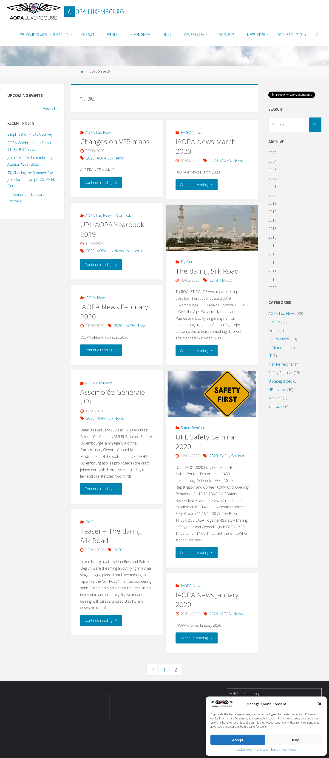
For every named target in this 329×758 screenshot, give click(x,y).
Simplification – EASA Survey (30, 134)
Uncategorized (280, 381)
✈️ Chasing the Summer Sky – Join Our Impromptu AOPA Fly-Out (32, 179)
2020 (90, 158)
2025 (272, 152)
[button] (320, 704)
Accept (238, 740)
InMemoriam (278, 347)
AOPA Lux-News (99, 132)
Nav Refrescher (281, 364)
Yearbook (123, 215)
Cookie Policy (244, 750)
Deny (295, 740)
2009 (272, 287)
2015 (272, 237)
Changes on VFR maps (114, 141)
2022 (272, 178)
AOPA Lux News (110, 158)
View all (49, 108)
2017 (272, 220)
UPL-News (277, 389)
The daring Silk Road (207, 271)
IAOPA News (191, 132)
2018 (272, 211)
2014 (272, 245)
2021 (272, 186)
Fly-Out (186, 261)
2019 (214, 280)
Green (273, 330)
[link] (317, 34)
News (238, 160)
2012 (272, 262)
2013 (272, 254)
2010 (272, 279)
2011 (272, 271)
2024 (272, 161)
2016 (272, 228)
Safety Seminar (193, 427)
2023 (272, 169)
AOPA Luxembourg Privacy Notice (275, 750)
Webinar (275, 397)
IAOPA (225, 160)
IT (270, 355)
